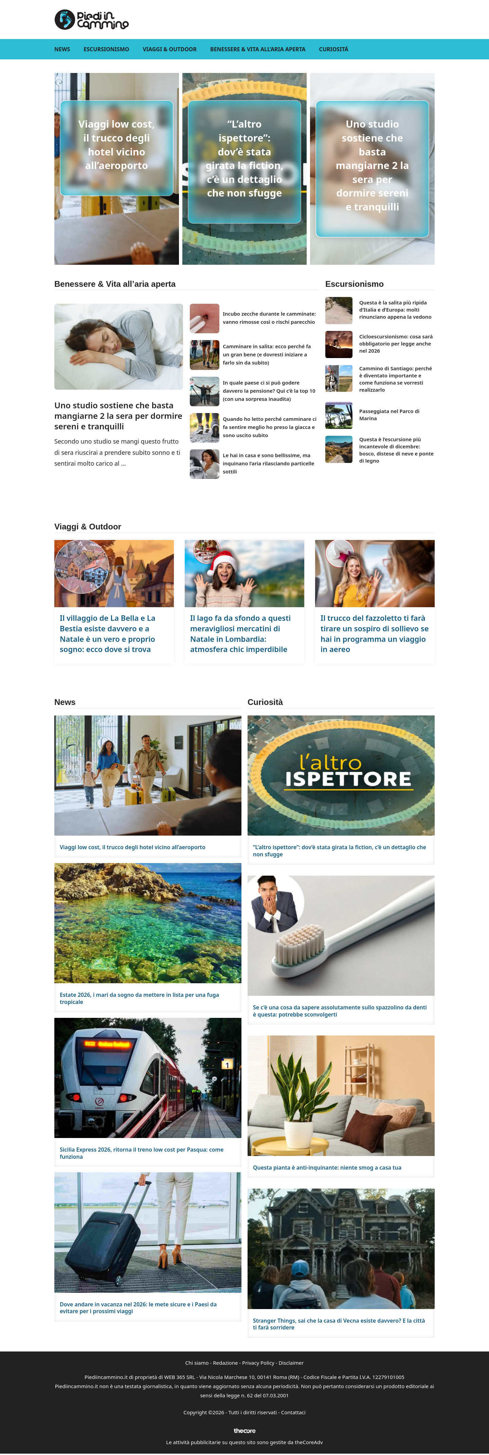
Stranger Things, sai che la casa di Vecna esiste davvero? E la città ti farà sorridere (339, 1324)
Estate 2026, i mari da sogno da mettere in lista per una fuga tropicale (139, 998)
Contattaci (293, 1412)
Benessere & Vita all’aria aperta (258, 49)
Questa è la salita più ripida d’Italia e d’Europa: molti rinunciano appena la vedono (395, 309)
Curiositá (333, 49)
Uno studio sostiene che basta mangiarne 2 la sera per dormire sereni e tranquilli (372, 165)
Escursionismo (106, 49)
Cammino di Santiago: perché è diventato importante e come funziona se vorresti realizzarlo (395, 379)
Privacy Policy (258, 1362)
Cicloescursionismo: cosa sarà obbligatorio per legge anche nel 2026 (396, 343)
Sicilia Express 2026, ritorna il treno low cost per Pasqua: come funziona (141, 1153)
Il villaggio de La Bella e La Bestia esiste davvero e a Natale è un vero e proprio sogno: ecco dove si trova (108, 633)
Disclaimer (291, 1362)
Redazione (225, 1362)
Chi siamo (197, 1362)
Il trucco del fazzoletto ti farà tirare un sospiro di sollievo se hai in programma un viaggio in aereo (375, 633)
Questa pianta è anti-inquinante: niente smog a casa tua (327, 1167)
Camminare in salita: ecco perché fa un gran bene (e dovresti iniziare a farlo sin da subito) (267, 354)
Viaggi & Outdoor (170, 49)
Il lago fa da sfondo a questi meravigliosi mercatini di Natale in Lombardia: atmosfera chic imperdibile (240, 633)
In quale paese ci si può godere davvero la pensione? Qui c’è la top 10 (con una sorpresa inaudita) (269, 390)
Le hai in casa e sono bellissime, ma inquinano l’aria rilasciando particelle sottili (268, 463)
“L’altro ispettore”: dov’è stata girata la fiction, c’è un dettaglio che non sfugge (244, 158)
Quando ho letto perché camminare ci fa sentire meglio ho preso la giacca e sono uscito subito (269, 427)
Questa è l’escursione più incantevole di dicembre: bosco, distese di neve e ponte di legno (396, 450)
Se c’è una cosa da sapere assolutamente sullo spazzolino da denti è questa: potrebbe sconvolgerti (340, 1011)
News (62, 49)
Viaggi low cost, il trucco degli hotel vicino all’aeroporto (116, 144)
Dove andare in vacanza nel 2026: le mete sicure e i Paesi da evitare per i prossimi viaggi (138, 1308)
